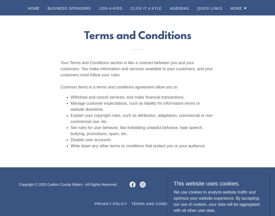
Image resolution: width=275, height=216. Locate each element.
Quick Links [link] (210, 8)
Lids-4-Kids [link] (110, 8)
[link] (132, 184)
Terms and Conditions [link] (155, 204)
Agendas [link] (179, 8)
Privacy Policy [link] (111, 204)
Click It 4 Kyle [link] (146, 8)
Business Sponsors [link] (69, 8)
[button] (238, 8)
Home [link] (34, 8)
